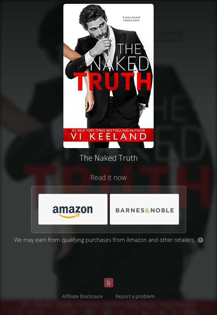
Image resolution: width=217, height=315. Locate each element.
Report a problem (135, 296)
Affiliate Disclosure (82, 296)
